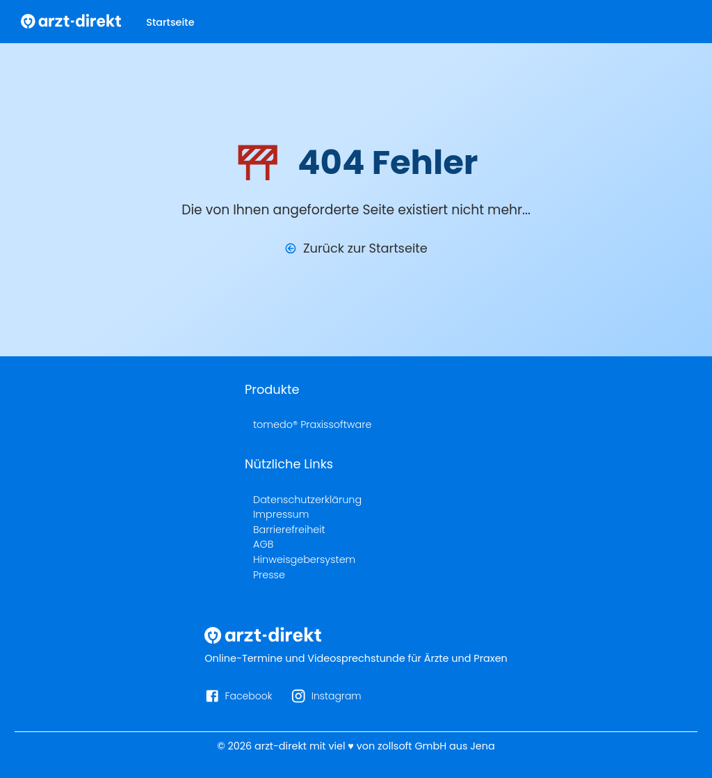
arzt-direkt (280, 746)
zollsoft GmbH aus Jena (436, 746)
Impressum (281, 514)
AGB (263, 544)
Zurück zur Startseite (365, 248)
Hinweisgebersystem (304, 559)
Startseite (170, 22)
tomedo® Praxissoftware (312, 424)
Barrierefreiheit (289, 530)
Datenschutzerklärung (307, 500)
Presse (269, 575)
